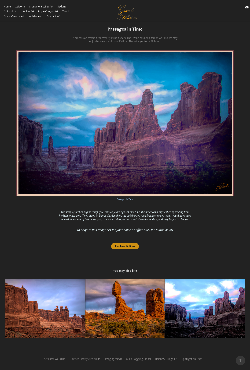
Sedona (61, 6)
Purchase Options (125, 246)
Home (7, 6)
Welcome (20, 6)
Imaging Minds (113, 359)
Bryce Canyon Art (48, 11)
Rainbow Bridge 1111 (166, 359)
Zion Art (66, 11)
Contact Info (54, 16)
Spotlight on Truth (192, 359)
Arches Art (28, 11)
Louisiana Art (35, 16)
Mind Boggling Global (138, 359)
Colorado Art (11, 11)
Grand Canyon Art (14, 16)
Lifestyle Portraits (90, 359)
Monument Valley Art (41, 6)
